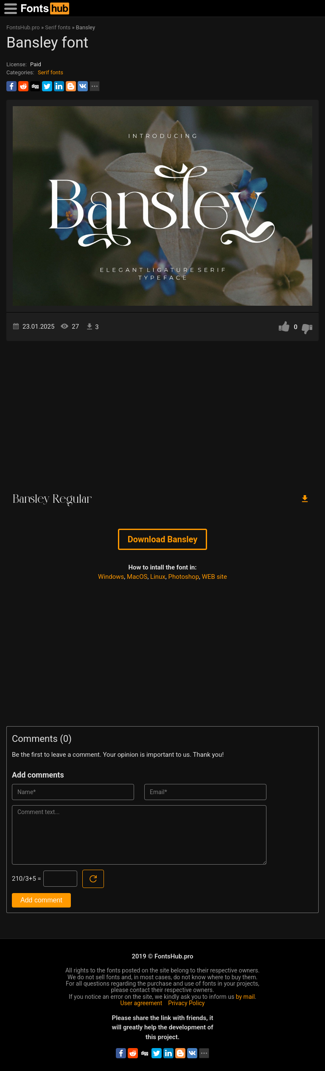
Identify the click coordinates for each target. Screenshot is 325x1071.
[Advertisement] (162, 413)
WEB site (214, 577)
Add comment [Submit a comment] (41, 900)
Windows (111, 577)
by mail (245, 996)
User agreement (141, 1003)
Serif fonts (50, 72)
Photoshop (183, 577)
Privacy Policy (186, 1003)
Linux (157, 577)
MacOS (137, 577)
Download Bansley (163, 539)
